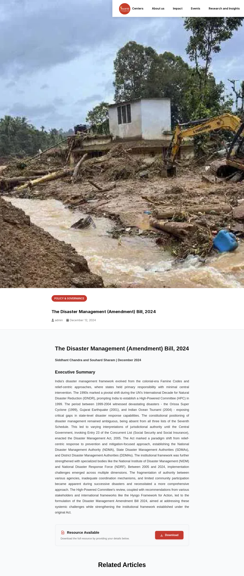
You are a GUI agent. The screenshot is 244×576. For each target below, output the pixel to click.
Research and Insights (219, 8)
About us (153, 8)
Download (169, 535)
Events (191, 8)
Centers (133, 8)
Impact (173, 8)
